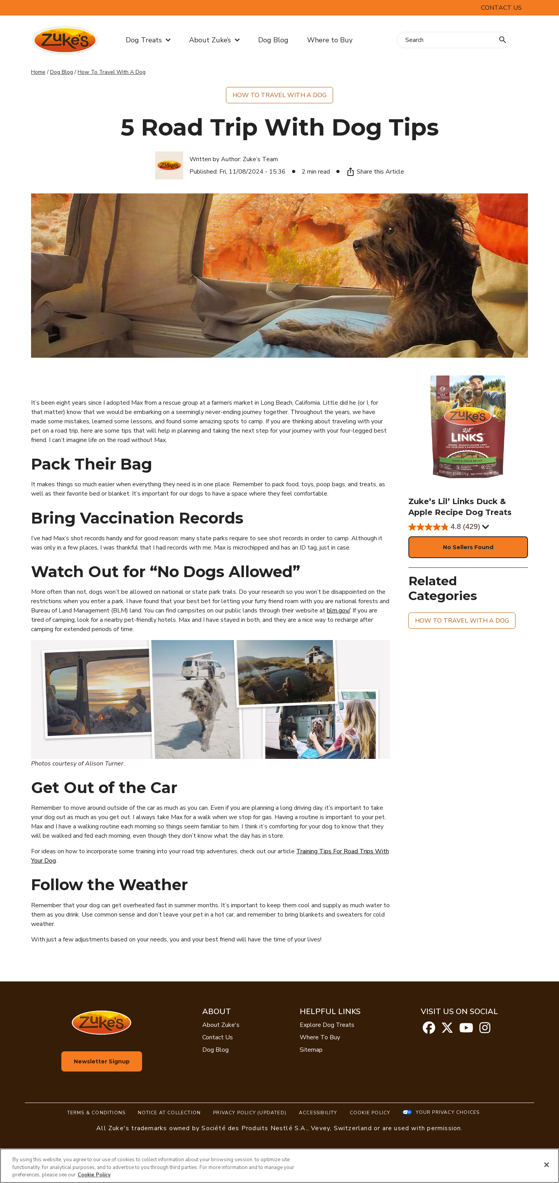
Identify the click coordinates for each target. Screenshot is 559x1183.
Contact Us (501, 7)
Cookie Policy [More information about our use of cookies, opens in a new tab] (94, 1174)
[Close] (546, 1164)
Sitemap (311, 1050)
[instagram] (484, 1030)
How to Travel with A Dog (279, 95)
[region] (279, 1165)
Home (38, 72)
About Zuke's (221, 1025)
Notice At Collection (169, 1113)
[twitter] (447, 1030)
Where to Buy (329, 40)
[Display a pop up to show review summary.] (485, 527)
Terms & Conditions (96, 1113)
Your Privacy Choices (447, 1112)
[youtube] (466, 1030)
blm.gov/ (338, 610)
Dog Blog (273, 40)
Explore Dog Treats (327, 1025)
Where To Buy (320, 1037)
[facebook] (429, 1030)
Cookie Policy (370, 1113)
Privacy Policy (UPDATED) (249, 1113)
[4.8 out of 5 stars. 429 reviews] (468, 527)
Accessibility (318, 1113)
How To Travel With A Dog (112, 72)
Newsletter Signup (102, 1061)
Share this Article (375, 171)
